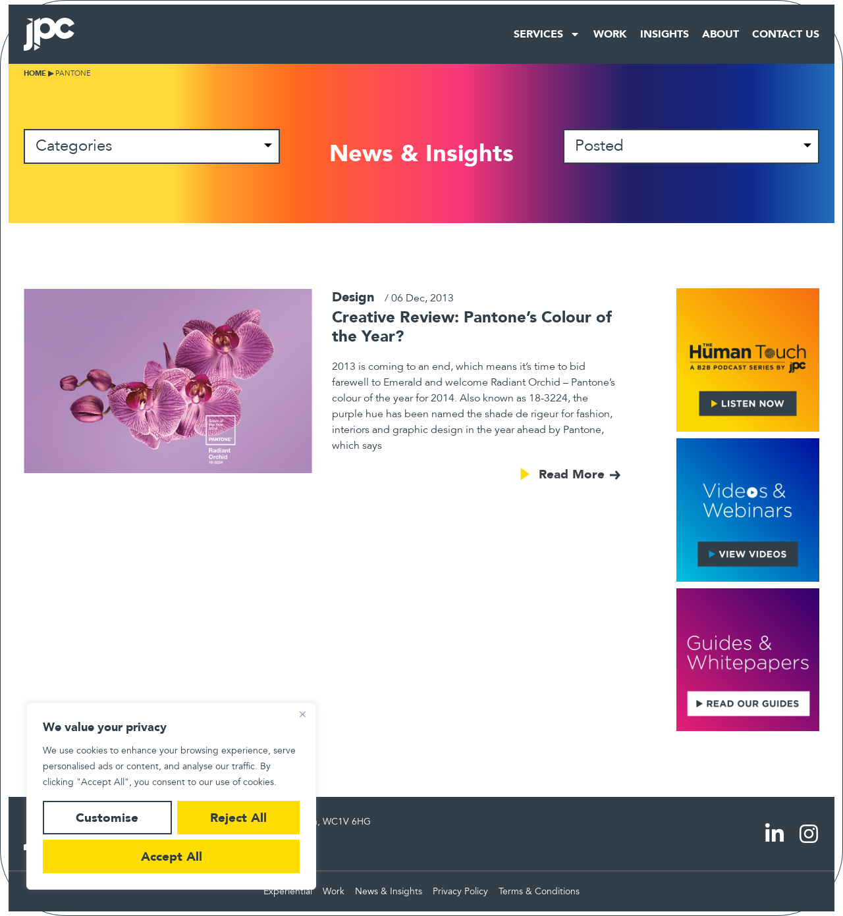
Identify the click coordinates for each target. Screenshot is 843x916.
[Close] (302, 714)
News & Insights (388, 891)
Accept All (171, 856)
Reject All (238, 817)
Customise (107, 817)
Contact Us (785, 34)
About (720, 34)
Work (610, 34)
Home (35, 73)
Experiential (287, 891)
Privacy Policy (460, 891)
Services (547, 34)
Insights (664, 34)
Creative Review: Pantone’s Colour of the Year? (472, 326)
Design (353, 297)
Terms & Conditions (539, 891)
